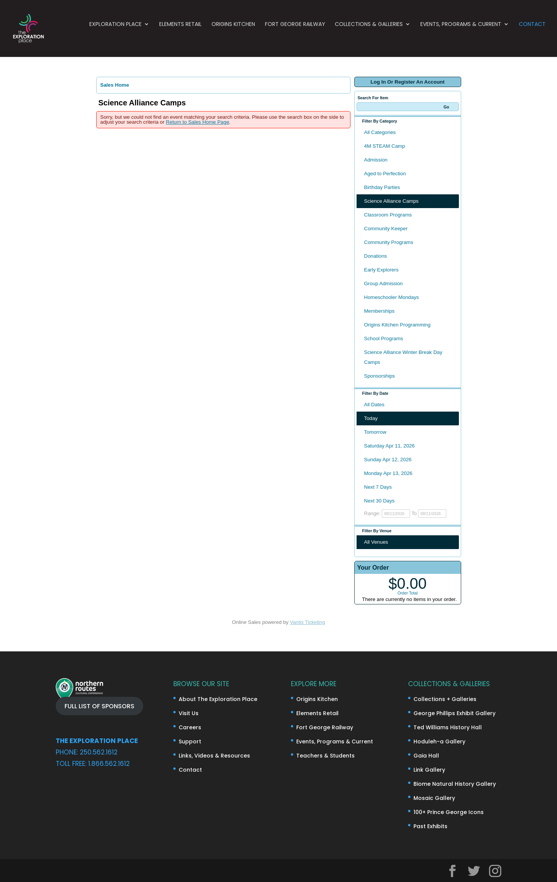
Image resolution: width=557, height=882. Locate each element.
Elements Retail (180, 33)
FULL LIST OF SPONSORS (99, 705)
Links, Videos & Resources (214, 755)
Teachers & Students (325, 755)
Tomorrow (375, 432)
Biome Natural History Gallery (454, 784)
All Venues (376, 542)
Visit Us (189, 713)
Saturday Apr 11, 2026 (389, 446)
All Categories (380, 132)
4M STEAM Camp (384, 146)
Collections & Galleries (369, 33)
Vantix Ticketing (307, 622)
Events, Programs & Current (460, 33)
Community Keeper (386, 228)
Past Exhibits (430, 826)
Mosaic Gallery (434, 798)
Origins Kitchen (233, 33)
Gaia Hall (426, 755)
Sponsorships (379, 376)
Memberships (379, 311)
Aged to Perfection (385, 173)
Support (190, 741)
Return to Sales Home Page (197, 122)
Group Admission (383, 283)
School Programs (383, 338)
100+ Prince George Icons (448, 812)
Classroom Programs (388, 215)
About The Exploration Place (218, 699)
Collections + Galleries (444, 699)
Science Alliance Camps (391, 201)
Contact (532, 33)
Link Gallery (429, 770)
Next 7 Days (378, 487)
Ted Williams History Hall (447, 727)
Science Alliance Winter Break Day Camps (403, 357)
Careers (190, 727)
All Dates (374, 404)
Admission (375, 160)
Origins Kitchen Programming (397, 325)
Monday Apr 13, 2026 (388, 473)
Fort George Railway (295, 33)
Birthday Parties (382, 187)
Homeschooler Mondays (391, 297)
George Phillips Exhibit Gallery (454, 713)
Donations (375, 256)
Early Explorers (381, 270)
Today (371, 418)
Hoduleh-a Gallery (439, 741)
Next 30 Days (379, 501)
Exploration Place (115, 33)
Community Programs (388, 242)
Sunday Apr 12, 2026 (388, 459)
